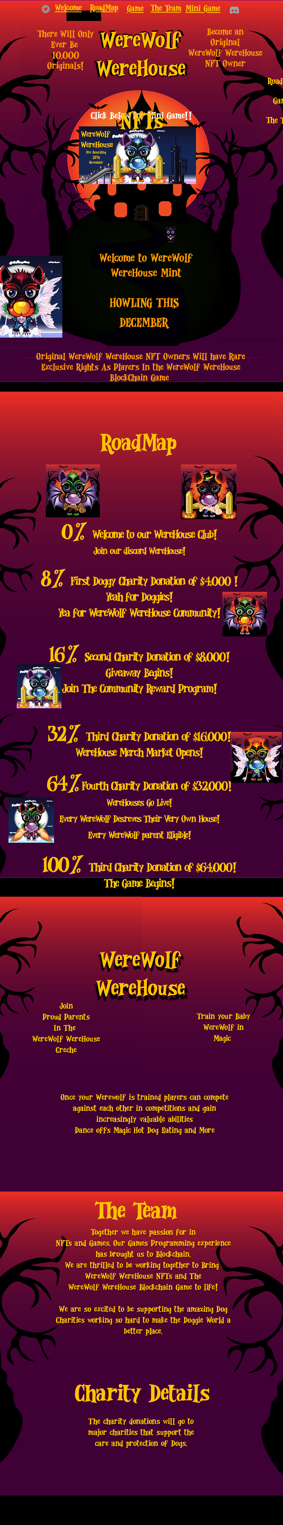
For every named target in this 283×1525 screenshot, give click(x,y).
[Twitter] (46, 9)
